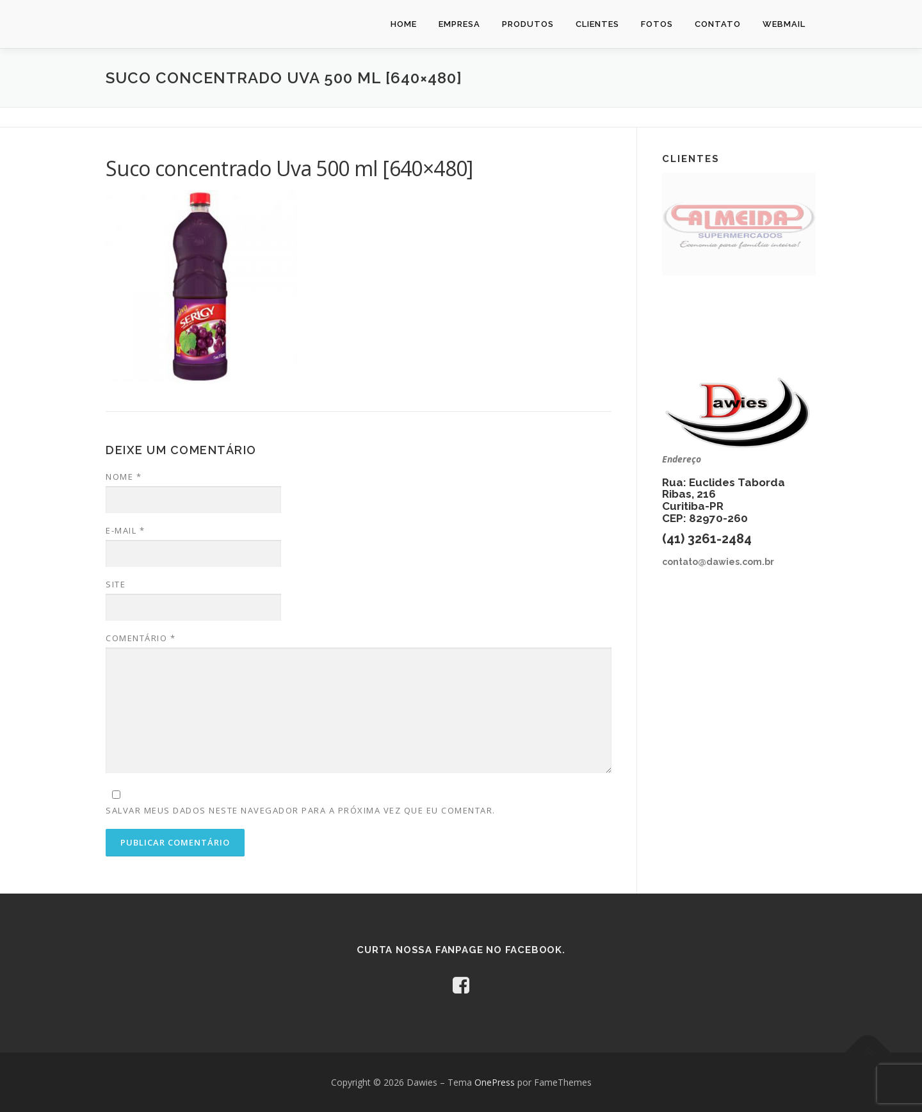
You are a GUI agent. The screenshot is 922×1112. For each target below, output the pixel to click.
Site (115, 584)
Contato (718, 24)
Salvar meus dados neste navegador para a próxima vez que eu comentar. (301, 810)
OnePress (494, 1082)
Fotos (657, 24)
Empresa (459, 24)
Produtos (528, 24)
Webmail (784, 24)
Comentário (140, 638)
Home (404, 24)
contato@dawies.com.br (718, 562)
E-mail (125, 530)
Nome (124, 476)
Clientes (597, 24)
